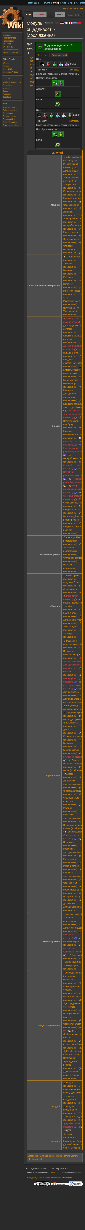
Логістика (67, 1134)
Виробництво (52, 775)
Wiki (56, 2)
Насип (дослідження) (73, 770)
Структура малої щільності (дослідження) (71, 801)
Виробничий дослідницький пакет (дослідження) (73, 852)
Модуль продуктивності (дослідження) (70, 1109)
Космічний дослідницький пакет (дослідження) (73, 876)
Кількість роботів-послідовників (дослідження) (71, 373)
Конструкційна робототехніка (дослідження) (71, 540)
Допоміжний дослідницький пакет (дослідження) (73, 907)
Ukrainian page (47, 1156)
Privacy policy (31, 1178)
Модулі (56, 1106)
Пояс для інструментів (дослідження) (70, 568)
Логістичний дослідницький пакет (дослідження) (73, 784)
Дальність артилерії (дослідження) (72, 329)
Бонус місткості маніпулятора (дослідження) (70, 383)
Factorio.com (33, 3)
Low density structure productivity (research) (73, 414)
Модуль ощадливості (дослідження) (70, 1099)
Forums (46, 3)
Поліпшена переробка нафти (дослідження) (71, 654)
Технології (32, 74)
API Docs (80, 3)
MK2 (81, 592)
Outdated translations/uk (67, 1156)
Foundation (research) (73, 757)
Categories (33, 1156)
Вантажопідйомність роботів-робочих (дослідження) (73, 519)
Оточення (75, 1148)
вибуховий (69, 308)
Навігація (55, 1141)
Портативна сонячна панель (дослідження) (71, 1075)
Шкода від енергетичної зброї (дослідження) (72, 363)
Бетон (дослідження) (73, 719)
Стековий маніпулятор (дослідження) (70, 249)
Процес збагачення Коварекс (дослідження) (73, 763)
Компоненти (69, 1141)
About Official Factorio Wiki (50, 1178)
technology (74, 70)
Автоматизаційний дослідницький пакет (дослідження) (73, 664)
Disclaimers (67, 1178)
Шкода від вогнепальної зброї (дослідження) (72, 434)
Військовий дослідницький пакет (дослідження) (73, 818)
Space (80, 1141)
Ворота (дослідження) (74, 603)
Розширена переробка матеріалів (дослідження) (74, 644)
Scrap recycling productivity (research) (73, 489)
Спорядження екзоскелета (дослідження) (71, 1007)
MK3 (65, 1030)
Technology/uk (35, 1159)
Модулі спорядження (49, 1025)
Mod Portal (67, 3)
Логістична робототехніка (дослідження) (70, 551)
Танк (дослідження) (72, 962)
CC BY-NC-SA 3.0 (54, 1173)
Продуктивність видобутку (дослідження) (70, 424)
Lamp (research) (75, 832)
